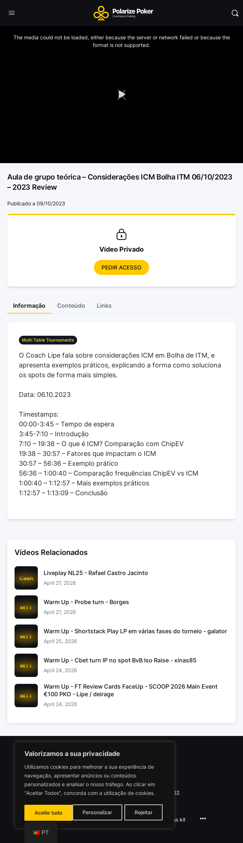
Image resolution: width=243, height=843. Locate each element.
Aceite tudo (141, 812)
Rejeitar (95, 812)
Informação (29, 305)
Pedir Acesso (121, 267)
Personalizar (49, 812)
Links (104, 305)
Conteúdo (71, 305)
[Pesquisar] (235, 13)
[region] (95, 785)
